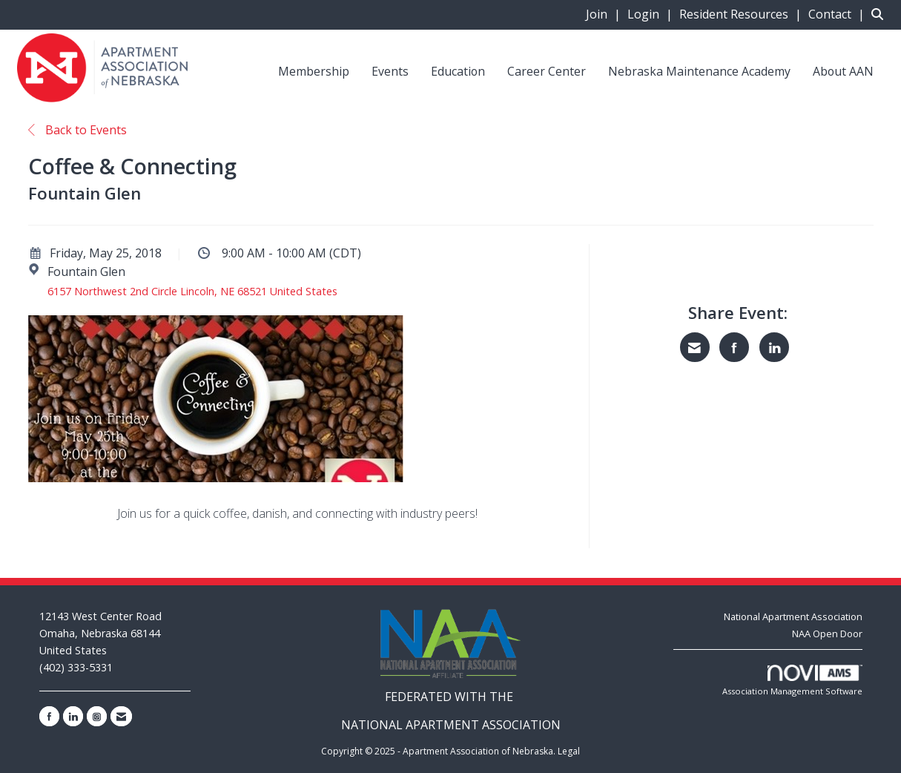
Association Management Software (792, 681)
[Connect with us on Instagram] (97, 716)
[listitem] (605, 14)
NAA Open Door (827, 633)
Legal (569, 751)
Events (390, 71)
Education (458, 71)
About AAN (843, 71)
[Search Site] (880, 14)
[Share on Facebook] (734, 347)
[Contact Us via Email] (121, 716)
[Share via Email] (695, 347)
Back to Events (77, 130)
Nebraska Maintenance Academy (699, 71)
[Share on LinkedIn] (774, 347)
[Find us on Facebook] (49, 716)
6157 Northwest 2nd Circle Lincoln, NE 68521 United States (192, 291)
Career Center (546, 71)
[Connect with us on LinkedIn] (73, 716)
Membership (313, 71)
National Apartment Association (793, 616)
